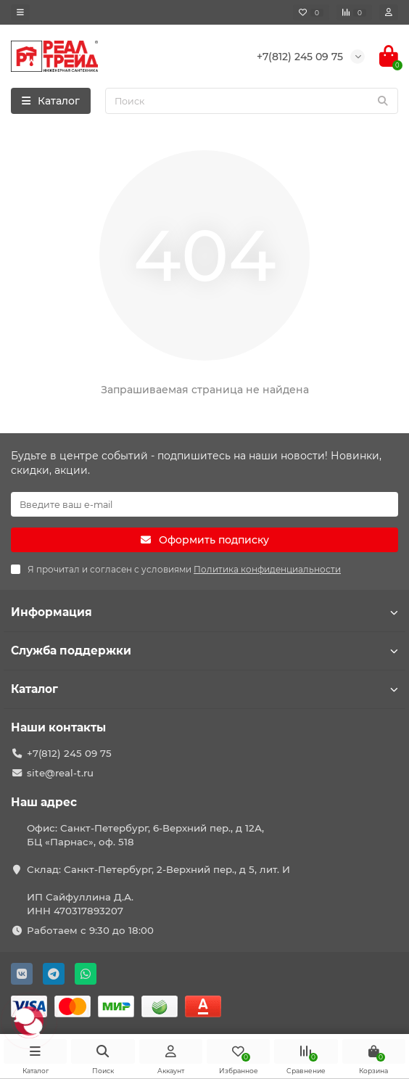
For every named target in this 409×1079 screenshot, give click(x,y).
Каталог (204, 689)
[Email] (204, 504)
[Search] (251, 101)
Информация (204, 612)
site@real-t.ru (60, 773)
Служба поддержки (204, 650)
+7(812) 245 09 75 (69, 753)
